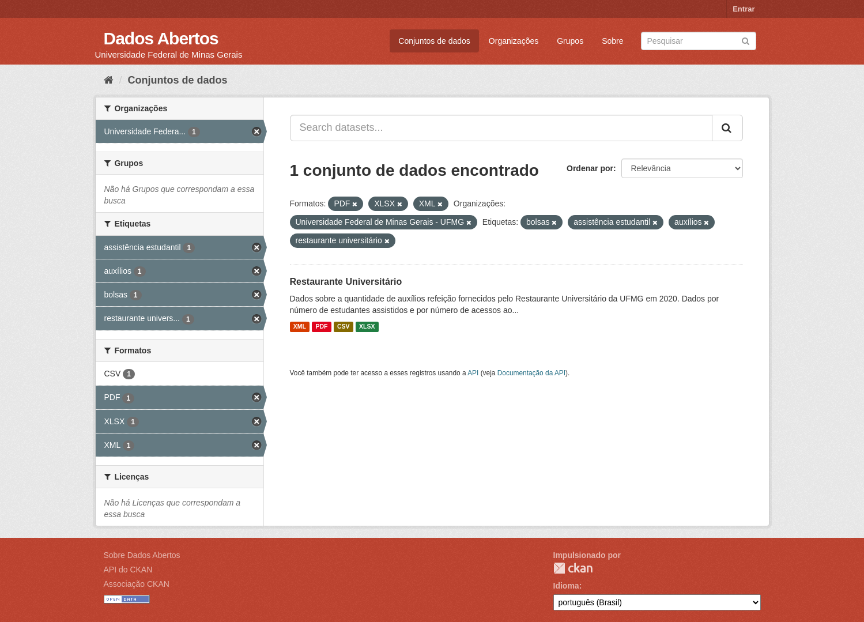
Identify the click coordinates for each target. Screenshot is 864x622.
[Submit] (745, 40)
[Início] (109, 80)
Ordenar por (590, 168)
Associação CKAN (136, 584)
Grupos (570, 41)
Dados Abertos (161, 38)
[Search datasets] (698, 41)
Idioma (566, 585)
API (472, 373)
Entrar (743, 9)
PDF (321, 326)
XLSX (367, 326)
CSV (343, 326)
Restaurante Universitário (346, 282)
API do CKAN (128, 569)
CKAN (573, 568)
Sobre (612, 41)
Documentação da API (531, 373)
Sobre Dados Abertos (142, 555)
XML (299, 326)
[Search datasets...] (501, 128)
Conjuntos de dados (434, 41)
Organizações (513, 41)
